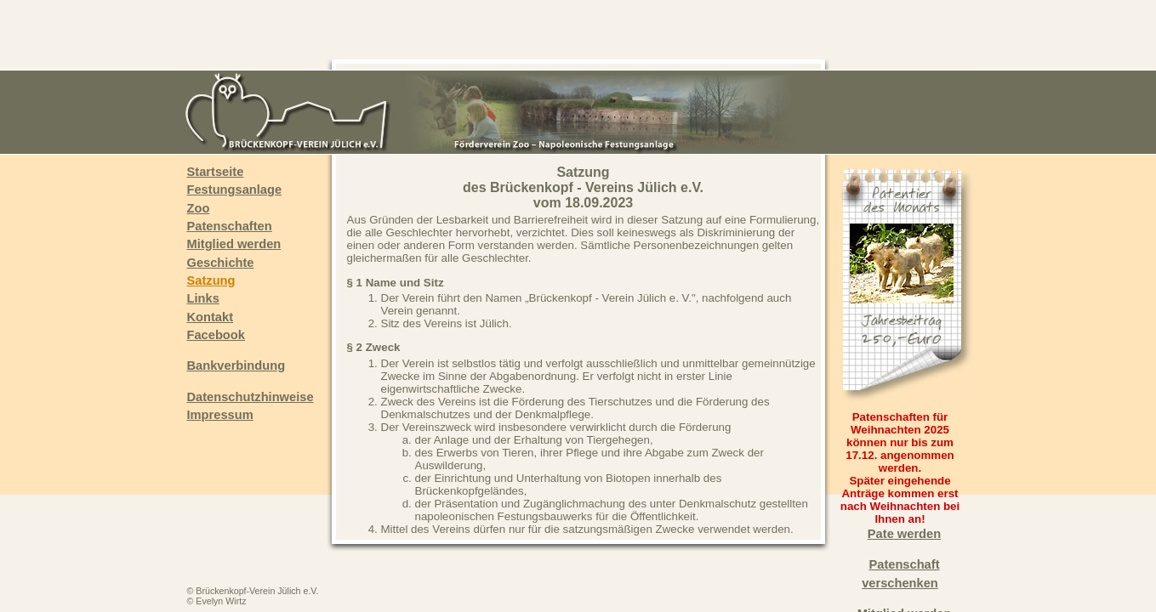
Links (203, 298)
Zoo (198, 208)
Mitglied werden (234, 244)
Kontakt (210, 317)
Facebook (216, 335)
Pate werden (904, 534)
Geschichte (220, 262)
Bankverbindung (236, 365)
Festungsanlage (234, 189)
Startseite (215, 171)
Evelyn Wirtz (221, 601)
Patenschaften (229, 226)
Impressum (220, 415)
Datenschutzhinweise (250, 397)
